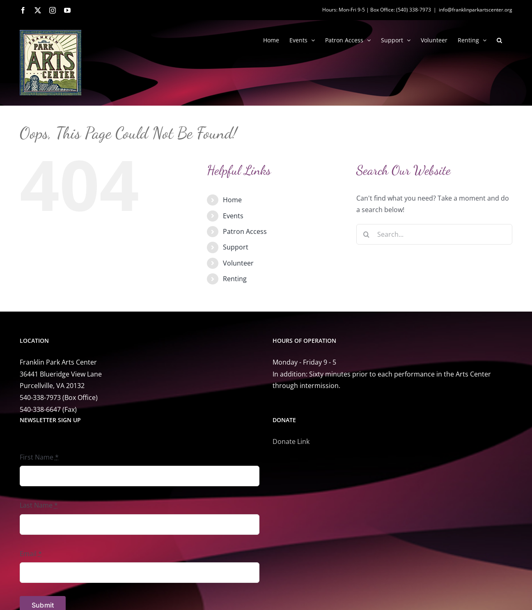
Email (31, 553)
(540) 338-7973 (413, 9)
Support (235, 247)
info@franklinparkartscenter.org (475, 9)
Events (233, 215)
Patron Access (245, 231)
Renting (235, 278)
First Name (39, 457)
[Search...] (434, 234)
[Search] (366, 234)
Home (232, 199)
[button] (499, 39)
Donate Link (291, 441)
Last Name (39, 505)
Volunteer (238, 263)
